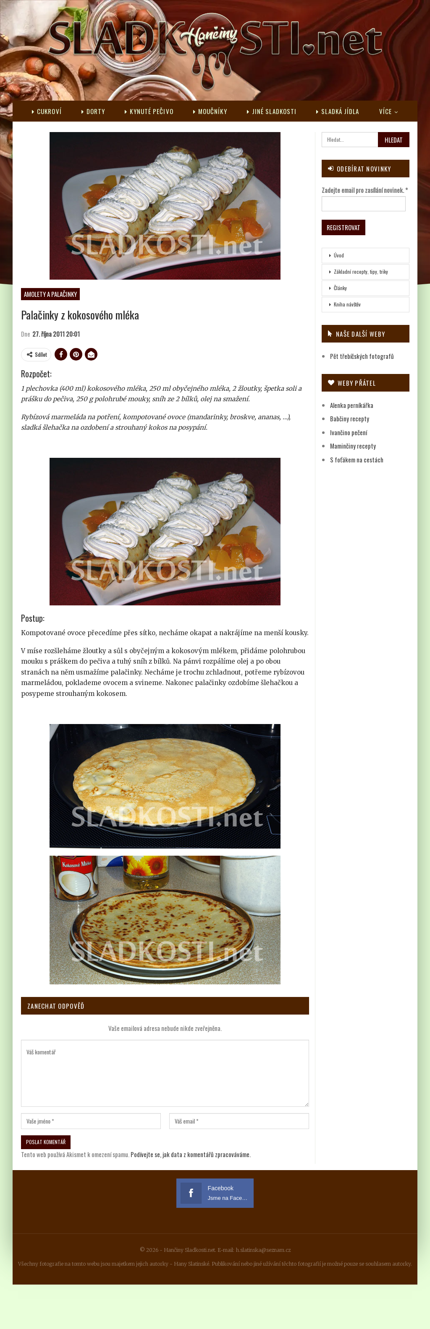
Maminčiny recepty (353, 445)
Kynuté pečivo (149, 111)
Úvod (339, 255)
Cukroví (47, 111)
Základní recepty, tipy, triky (361, 271)
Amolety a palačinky (50, 294)
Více (385, 111)
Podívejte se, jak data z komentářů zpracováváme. (191, 1154)
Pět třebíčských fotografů (362, 356)
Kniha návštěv (347, 304)
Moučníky (210, 111)
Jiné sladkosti (272, 111)
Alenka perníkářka (351, 405)
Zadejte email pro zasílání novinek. (365, 190)
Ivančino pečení (348, 432)
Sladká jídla (337, 111)
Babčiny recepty (349, 418)
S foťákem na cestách (356, 459)
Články (340, 287)
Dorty (93, 111)
